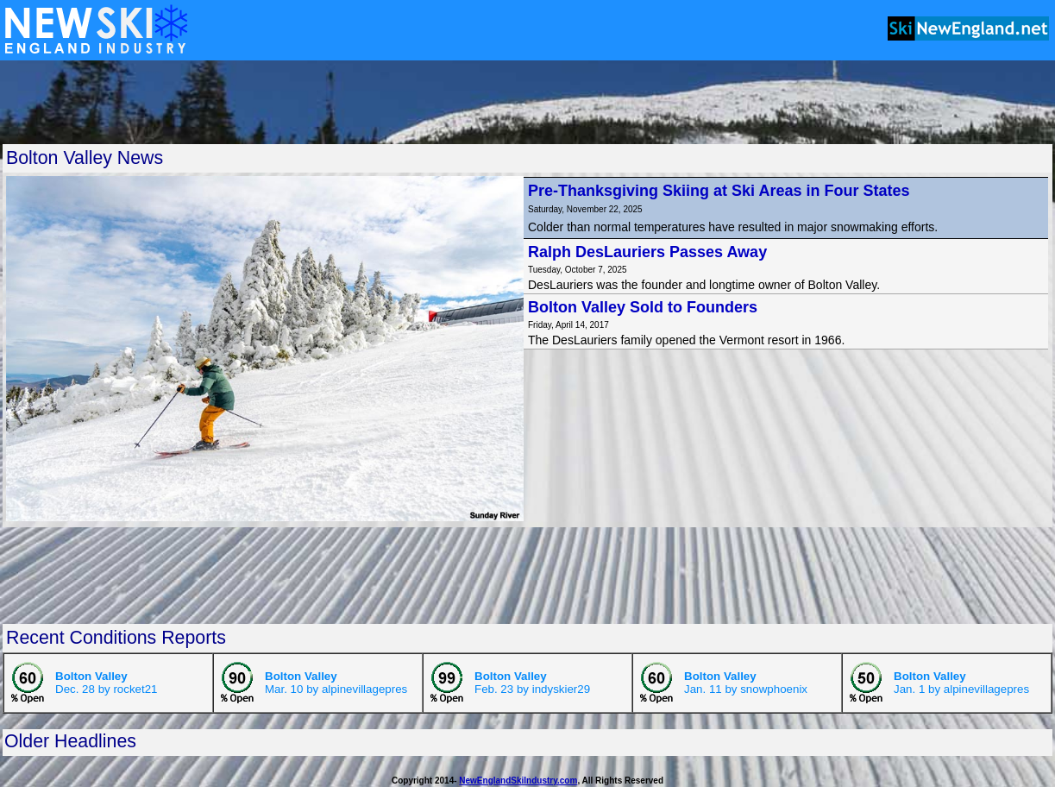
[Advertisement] (528, 102)
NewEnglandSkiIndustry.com (518, 780)
